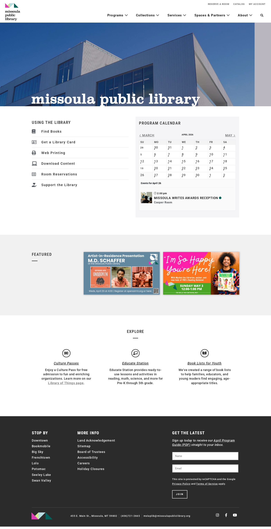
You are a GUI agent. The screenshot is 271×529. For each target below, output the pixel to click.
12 (142, 161)
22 (184, 168)
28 (170, 175)
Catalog (235, 4)
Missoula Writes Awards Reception (186, 198)
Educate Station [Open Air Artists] (135, 366)
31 (170, 147)
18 (225, 161)
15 (184, 161)
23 (197, 168)
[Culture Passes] (66, 354)
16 (197, 161)
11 (225, 154)
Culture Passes (66, 366)
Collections (148, 15)
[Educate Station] (135, 354)
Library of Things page (65, 385)
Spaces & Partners (212, 15)
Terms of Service (207, 486)
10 (211, 154)
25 (225, 168)
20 (156, 168)
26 (142, 175)
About (245, 15)
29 (184, 175)
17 (211, 161)
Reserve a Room (211, 4)
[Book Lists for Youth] (204, 354)
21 (170, 168)
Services (176, 15)
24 (211, 168)
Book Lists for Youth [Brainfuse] (205, 366)
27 (156, 175)
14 (170, 161)
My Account (255, 4)
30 (156, 147)
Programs (117, 15)
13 (156, 161)
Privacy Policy (181, 486)
